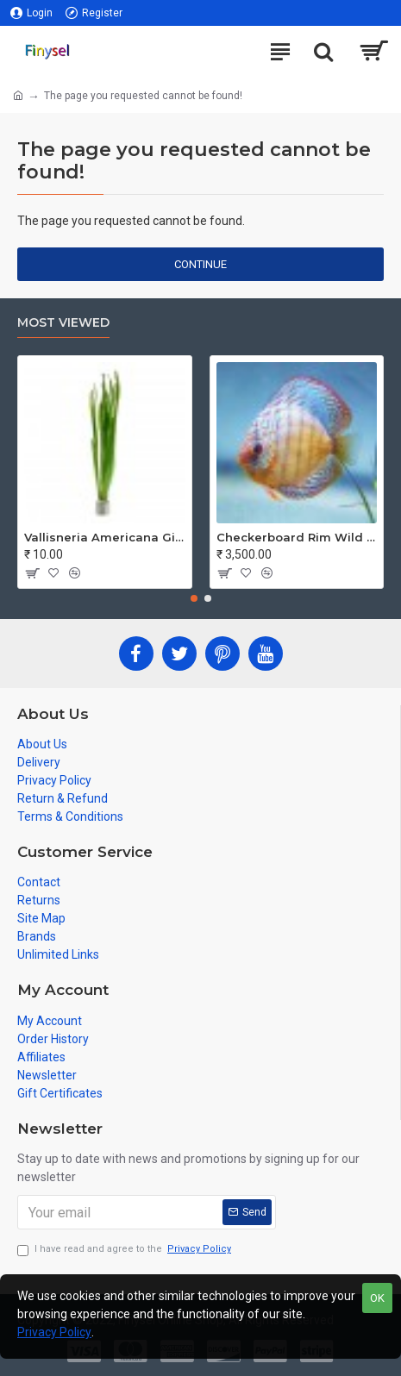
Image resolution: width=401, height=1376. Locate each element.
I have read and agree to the (125, 1249)
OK (377, 1298)
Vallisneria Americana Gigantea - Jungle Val (104, 537)
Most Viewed (63, 323)
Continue (200, 264)
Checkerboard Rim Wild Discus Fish (297, 537)
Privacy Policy (54, 1332)
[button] (194, 598)
